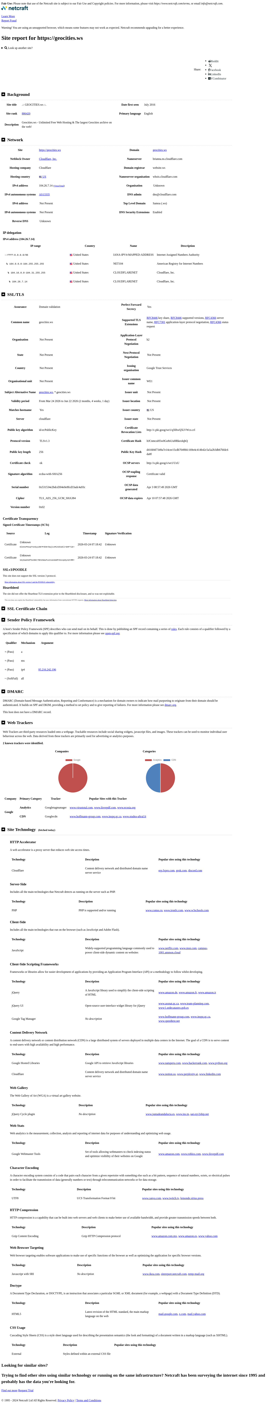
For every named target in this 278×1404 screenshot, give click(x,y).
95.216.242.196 (47, 669)
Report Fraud (8, 20)
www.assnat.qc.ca (169, 1003)
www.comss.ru (154, 910)
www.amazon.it (207, 992)
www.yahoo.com (208, 1236)
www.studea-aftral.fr (134, 816)
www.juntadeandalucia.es (160, 1114)
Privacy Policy (66, 1400)
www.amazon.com (169, 1153)
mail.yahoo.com (196, 1313)
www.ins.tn (182, 1114)
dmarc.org (170, 704)
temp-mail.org (196, 1273)
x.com (182, 1313)
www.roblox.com (191, 1153)
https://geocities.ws (50, 149)
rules (174, 629)
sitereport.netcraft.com (174, 1273)
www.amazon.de (168, 992)
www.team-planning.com (194, 1003)
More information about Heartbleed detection (100, 600)
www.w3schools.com (197, 910)
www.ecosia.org (126, 807)
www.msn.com (188, 948)
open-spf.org (112, 633)
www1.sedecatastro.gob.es (174, 1007)
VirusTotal (59, 185)
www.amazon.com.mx (164, 1236)
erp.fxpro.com (167, 870)
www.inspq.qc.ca (111, 816)
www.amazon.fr (188, 992)
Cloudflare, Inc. (48, 158)
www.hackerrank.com (194, 1063)
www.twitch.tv (170, 1198)
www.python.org (217, 1063)
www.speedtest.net (169, 1020)
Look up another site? (18, 47)
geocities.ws (160, 149)
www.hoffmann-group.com (85, 816)
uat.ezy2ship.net (199, 1114)
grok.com (181, 870)
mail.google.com (168, 1313)
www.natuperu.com (170, 1063)
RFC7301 (159, 322)
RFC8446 (152, 317)
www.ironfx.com (173, 910)
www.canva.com (151, 1198)
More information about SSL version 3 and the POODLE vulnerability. (30, 582)
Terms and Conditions (88, 1400)
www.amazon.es (187, 1236)
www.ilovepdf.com (105, 807)
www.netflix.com (168, 948)
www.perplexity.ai (187, 1074)
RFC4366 (210, 317)
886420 (26, 113)
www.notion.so (167, 1074)
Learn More (8, 16)
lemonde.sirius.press (192, 1198)
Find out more (9, 1390)
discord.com (195, 870)
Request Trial (26, 1390)
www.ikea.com (151, 1273)
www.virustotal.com (81, 807)
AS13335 (44, 194)
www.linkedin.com (210, 1074)
